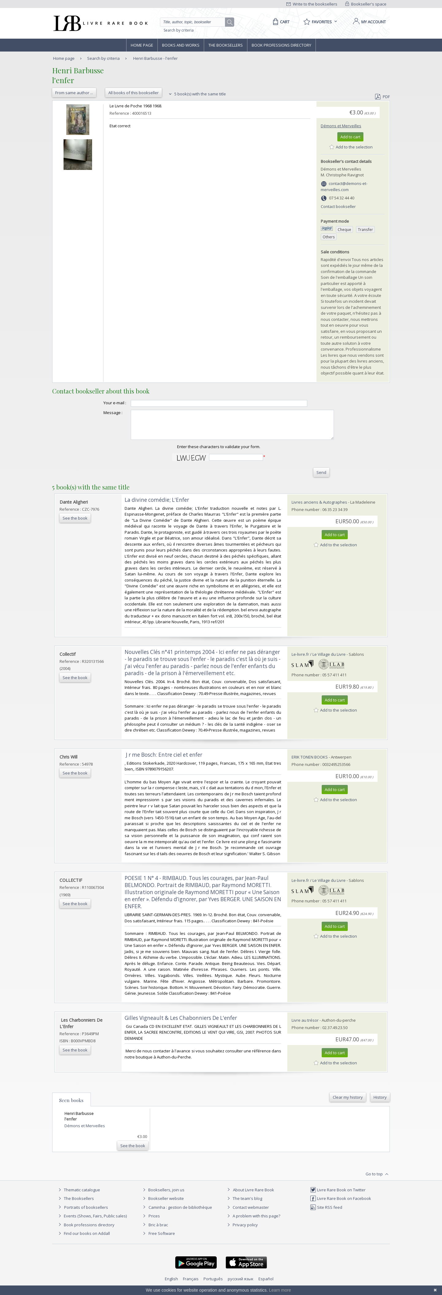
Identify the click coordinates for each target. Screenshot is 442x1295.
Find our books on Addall (83, 1239)
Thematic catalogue (78, 1195)
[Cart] (280, 21)
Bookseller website (162, 1204)
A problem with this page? (253, 1221)
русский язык (241, 1284)
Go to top (378, 1180)
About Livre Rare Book (253, 1195)
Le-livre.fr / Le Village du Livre (319, 660)
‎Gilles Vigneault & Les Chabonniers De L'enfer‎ (181, 1023)
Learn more (280, 1290)
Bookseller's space (365, 4)
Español (265, 1284)
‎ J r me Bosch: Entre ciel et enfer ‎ (164, 760)
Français (191, 1284)
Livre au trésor (305, 1025)
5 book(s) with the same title (196, 94)
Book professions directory (281, 45)
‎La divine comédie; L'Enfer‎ (157, 505)
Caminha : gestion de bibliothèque (180, 1213)
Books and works (181, 45)
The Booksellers (225, 45)
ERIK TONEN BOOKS (310, 762)
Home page (142, 45)
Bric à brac (158, 1230)
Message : (100, 412)
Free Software (162, 1239)
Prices (154, 1221)
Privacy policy (242, 1230)
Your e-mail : (102, 402)
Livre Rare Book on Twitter (338, 1195)
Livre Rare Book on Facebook (340, 1204)
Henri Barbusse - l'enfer (155, 58)
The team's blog (244, 1204)
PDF (382, 96)
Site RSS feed (326, 1213)
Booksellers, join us (162, 1195)
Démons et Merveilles (341, 126)
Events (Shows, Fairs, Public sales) (92, 1221)
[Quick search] (195, 22)
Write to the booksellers (311, 4)
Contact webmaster (247, 1213)
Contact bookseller (338, 206)
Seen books (71, 1106)
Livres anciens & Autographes (319, 507)
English (171, 1284)
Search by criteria (179, 30)
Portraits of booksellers (86, 1213)
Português (213, 1284)
